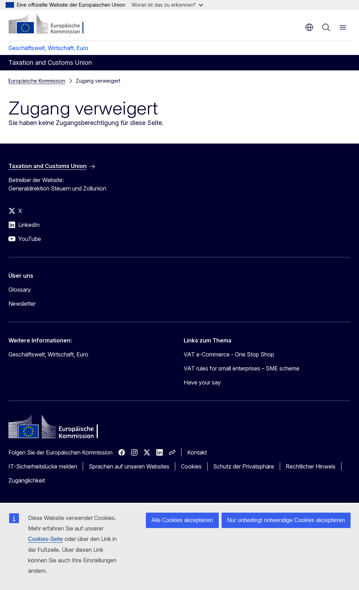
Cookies (191, 466)
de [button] (309, 27)
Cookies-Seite (45, 539)
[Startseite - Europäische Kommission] (51, 24)
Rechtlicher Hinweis (311, 466)
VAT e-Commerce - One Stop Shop (229, 354)
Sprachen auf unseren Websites (129, 466)
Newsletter (22, 303)
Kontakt (197, 452)
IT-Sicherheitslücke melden (42, 466)
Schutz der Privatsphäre (243, 466)
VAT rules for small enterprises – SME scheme (241, 368)
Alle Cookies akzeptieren (182, 520)
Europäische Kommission (36, 81)
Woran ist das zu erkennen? (167, 5)
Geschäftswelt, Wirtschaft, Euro (48, 47)
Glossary (19, 289)
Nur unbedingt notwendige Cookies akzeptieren (286, 520)
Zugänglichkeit (26, 480)
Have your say (202, 382)
